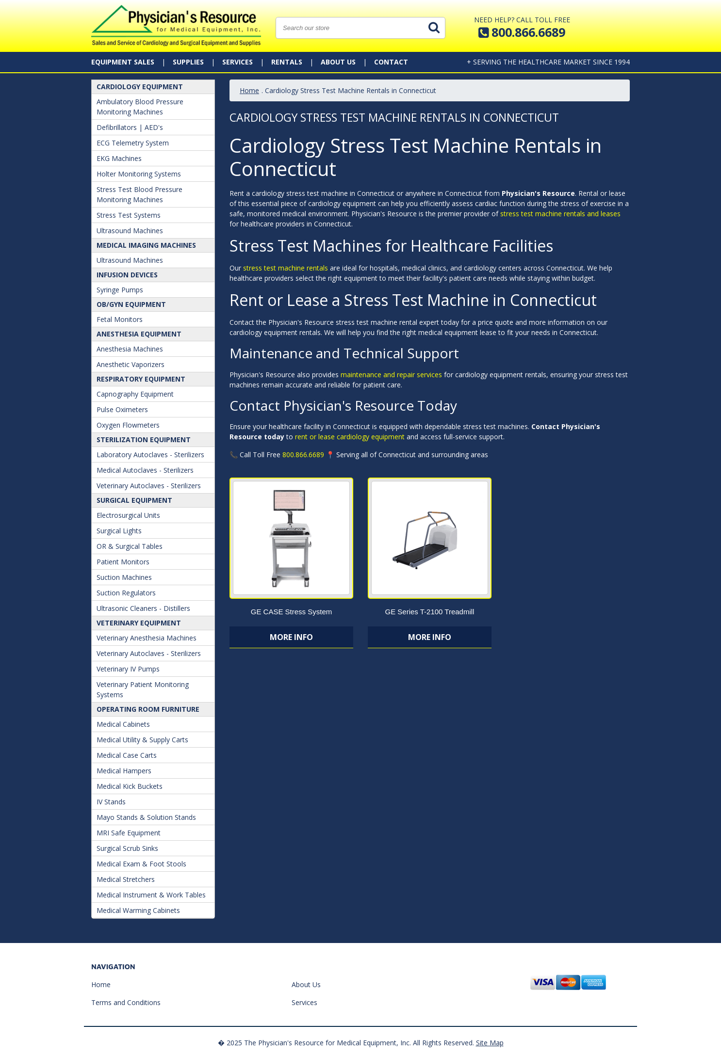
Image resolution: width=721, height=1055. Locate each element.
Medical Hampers (124, 770)
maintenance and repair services (391, 374)
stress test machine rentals (285, 267)
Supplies (188, 61)
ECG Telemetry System (133, 142)
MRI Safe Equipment (129, 832)
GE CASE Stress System (291, 611)
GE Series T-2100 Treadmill (429, 611)
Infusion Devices (127, 274)
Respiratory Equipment (141, 379)
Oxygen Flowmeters (128, 425)
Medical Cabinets (123, 724)
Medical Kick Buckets (130, 786)
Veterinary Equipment (139, 622)
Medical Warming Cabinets (138, 910)
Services (237, 61)
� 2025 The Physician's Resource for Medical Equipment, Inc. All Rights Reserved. (346, 1042)
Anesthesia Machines (130, 348)
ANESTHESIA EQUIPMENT (139, 333)
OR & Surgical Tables (130, 546)
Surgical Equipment (134, 500)
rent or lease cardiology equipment (350, 436)
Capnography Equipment (135, 394)
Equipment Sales (122, 61)
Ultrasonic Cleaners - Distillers (143, 608)
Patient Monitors (123, 561)
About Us (338, 61)
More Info (291, 637)
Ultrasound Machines (130, 230)
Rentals (286, 61)
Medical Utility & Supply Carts (142, 739)
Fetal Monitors (120, 319)
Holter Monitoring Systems (139, 173)
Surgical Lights (119, 530)
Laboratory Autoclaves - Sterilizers (150, 454)
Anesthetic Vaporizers (130, 364)
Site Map (490, 1042)
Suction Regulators (126, 592)
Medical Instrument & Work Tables (151, 894)
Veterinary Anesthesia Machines (147, 637)
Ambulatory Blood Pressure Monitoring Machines (140, 106)
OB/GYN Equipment (131, 304)
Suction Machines (124, 577)
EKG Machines (119, 158)
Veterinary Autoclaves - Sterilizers (149, 485)
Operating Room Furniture (148, 709)
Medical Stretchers (126, 879)
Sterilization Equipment (144, 439)
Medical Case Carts (127, 755)
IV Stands (111, 801)
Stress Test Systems (129, 215)
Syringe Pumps (120, 289)
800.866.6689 (303, 454)
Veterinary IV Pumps (128, 668)
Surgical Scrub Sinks (127, 848)
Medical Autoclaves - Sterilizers (145, 470)
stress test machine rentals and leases (560, 213)
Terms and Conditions (126, 1002)
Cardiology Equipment (140, 86)
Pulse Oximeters (122, 409)
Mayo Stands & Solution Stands (146, 817)
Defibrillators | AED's (130, 127)
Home (249, 90)
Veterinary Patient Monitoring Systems (143, 689)
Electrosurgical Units (128, 515)
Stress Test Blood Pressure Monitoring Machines (139, 194)
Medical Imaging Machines (146, 245)
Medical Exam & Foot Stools (141, 863)
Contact (391, 61)
